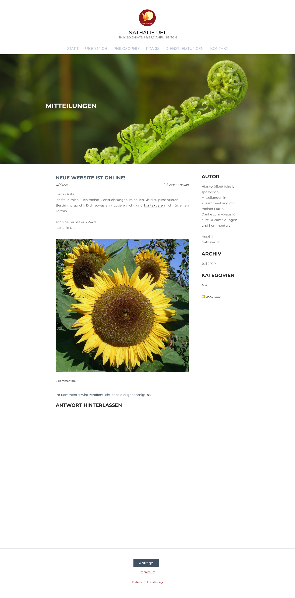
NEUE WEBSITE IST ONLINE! (90, 178)
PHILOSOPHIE (126, 48)
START (73, 48)
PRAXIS (152, 48)
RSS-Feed (213, 297)
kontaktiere (153, 205)
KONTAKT (219, 48)
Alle (204, 285)
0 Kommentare (179, 184)
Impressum (147, 572)
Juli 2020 (209, 264)
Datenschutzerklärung (147, 582)
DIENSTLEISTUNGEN (185, 48)
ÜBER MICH (96, 48)
